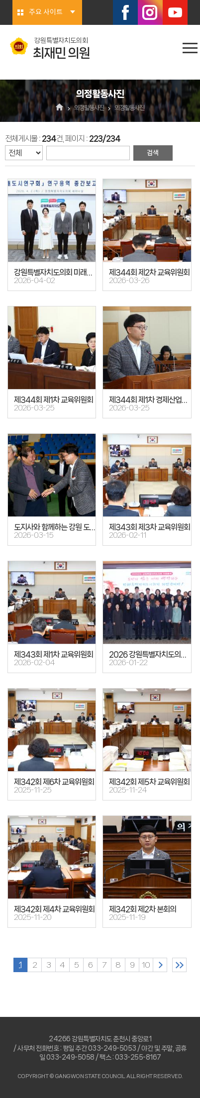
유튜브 (175, 12)
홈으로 (60, 107)
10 (146, 965)
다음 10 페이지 (160, 965)
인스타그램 (150, 12)
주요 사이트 (46, 12)
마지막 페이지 (179, 965)
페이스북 (125, 12)
